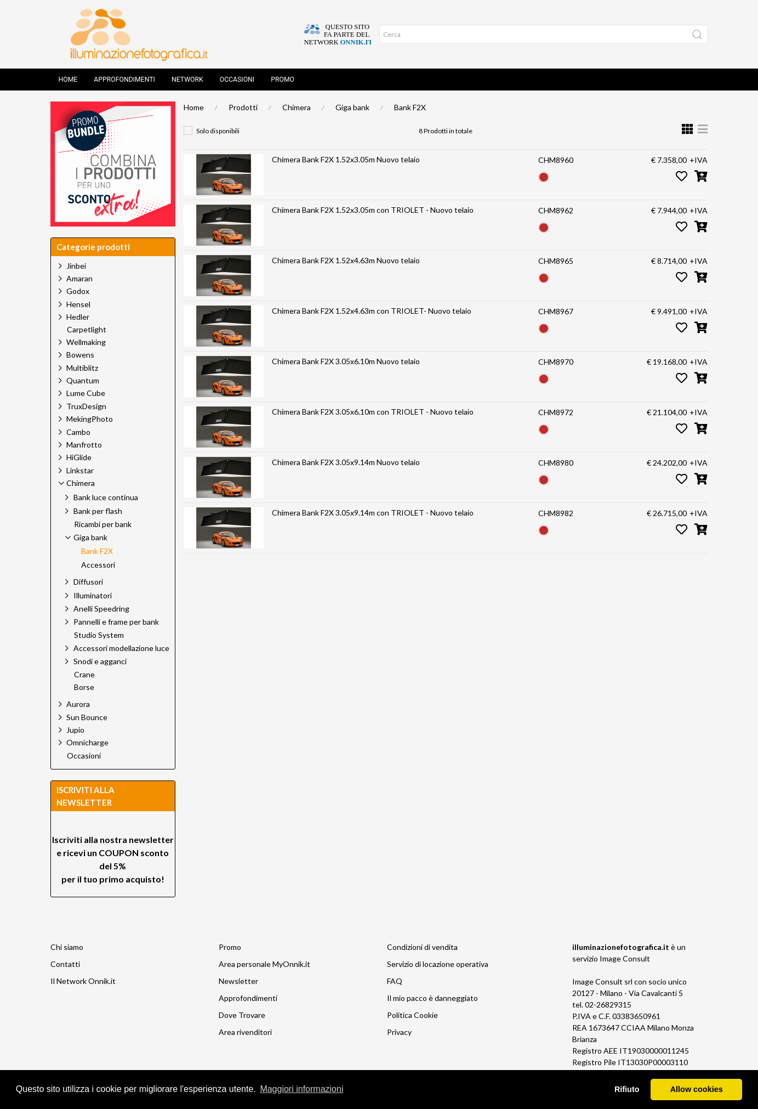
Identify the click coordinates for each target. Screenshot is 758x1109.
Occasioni (237, 79)
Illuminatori (92, 595)
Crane (84, 674)
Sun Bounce (86, 717)
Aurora (78, 704)
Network (187, 79)
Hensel (78, 304)
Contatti (65, 964)
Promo (282, 79)
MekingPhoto (89, 418)
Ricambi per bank (103, 524)
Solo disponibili (218, 131)
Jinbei (76, 265)
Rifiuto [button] (627, 1089)
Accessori (98, 565)
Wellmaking (86, 342)
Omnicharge (87, 742)
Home (68, 79)
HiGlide (79, 457)
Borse (84, 687)
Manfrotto (84, 444)
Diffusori (88, 581)
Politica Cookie (412, 1015)
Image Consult (625, 958)
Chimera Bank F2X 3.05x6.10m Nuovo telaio (346, 361)
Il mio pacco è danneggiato (432, 998)
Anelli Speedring (101, 608)
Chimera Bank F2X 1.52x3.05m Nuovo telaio (346, 159)
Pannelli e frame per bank (116, 621)
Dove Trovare (242, 1015)
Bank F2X (410, 107)
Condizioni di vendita (422, 947)
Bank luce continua (105, 497)
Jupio (75, 729)
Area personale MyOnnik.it (264, 964)
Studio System (99, 635)
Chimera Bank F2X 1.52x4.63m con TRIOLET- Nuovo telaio (371, 310)
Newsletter (238, 981)
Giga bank (352, 107)
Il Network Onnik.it (83, 981)
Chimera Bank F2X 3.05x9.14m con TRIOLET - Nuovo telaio (373, 512)
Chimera (296, 107)
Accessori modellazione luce (121, 648)
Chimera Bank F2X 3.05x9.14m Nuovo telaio (346, 462)
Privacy (399, 1032)
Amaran (79, 278)
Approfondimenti (124, 79)
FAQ (394, 981)
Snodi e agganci (100, 661)
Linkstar (80, 470)
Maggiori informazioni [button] (301, 1089)
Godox (77, 291)
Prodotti (243, 107)
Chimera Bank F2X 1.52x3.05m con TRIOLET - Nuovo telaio (373, 209)
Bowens (80, 354)
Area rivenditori (245, 1032)
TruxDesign (86, 406)
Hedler (77, 316)
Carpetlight (86, 329)
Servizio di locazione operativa (437, 964)
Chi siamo (66, 947)
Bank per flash (97, 511)
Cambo (78, 432)
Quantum (82, 380)
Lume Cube (85, 393)
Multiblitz (82, 367)
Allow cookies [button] (696, 1089)
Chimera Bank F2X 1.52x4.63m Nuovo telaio (346, 260)
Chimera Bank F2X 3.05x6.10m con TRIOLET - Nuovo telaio (373, 411)
